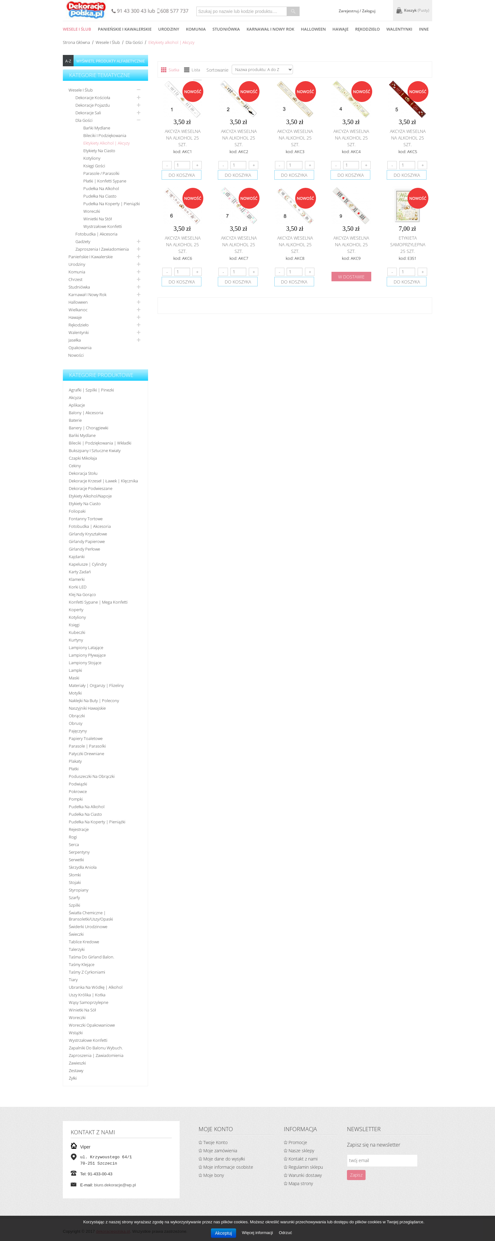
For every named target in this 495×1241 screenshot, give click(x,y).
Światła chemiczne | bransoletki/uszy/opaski (91, 916)
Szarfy (74, 897)
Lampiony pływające (87, 655)
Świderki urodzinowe (88, 926)
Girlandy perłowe (84, 549)
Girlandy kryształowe (88, 534)
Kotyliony (91, 158)
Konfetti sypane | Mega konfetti (98, 602)
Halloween (78, 302)
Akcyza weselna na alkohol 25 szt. (182, 137)
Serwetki (76, 859)
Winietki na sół (82, 1010)
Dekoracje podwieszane (90, 488)
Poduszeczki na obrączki (92, 776)
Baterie (75, 420)
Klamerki (77, 579)
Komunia (77, 272)
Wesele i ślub (108, 42)
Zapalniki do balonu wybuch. (96, 1048)
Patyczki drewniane (86, 753)
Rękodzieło (79, 325)
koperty (76, 609)
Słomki (75, 875)
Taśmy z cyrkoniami (87, 972)
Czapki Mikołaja (83, 458)
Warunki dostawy (305, 1175)
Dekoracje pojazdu (92, 105)
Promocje (298, 1142)
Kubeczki (77, 632)
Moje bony (213, 1175)
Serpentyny (79, 852)
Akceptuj (223, 1233)
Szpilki (74, 905)
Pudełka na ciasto (99, 196)
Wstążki (76, 1032)
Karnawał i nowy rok (87, 294)
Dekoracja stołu (83, 473)
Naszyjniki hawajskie (87, 708)
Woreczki (91, 211)
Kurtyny (76, 640)
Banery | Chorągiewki (88, 428)
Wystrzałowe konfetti (102, 226)
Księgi (74, 625)
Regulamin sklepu (306, 1167)
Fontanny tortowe (86, 519)
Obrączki (77, 716)
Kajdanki (77, 556)
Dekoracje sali (88, 113)
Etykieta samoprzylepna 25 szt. (407, 244)
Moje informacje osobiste (228, 1167)
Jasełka (75, 340)
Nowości (76, 355)
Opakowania (80, 347)
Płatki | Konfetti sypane (104, 181)
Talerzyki (77, 949)
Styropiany (78, 890)
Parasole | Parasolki (87, 746)
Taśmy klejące (81, 964)
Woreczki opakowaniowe (92, 1025)
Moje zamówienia (220, 1151)
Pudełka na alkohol (101, 188)
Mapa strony (301, 1183)
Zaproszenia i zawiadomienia (102, 249)
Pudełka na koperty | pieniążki (111, 203)
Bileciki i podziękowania (104, 135)
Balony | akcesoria (86, 412)
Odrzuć (285, 1232)
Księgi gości (94, 166)
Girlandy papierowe (87, 541)
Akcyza (75, 397)
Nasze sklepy (301, 1151)
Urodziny (77, 264)
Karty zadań (80, 572)
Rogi (73, 837)
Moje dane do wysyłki (224, 1159)
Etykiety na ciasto (99, 150)
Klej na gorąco (82, 594)
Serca (74, 844)
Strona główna (76, 42)
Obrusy (75, 723)
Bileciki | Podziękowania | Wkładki (100, 443)
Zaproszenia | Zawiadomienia (96, 1055)
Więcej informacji (258, 1232)
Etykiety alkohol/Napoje (90, 496)
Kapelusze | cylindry (88, 564)
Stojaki (75, 882)
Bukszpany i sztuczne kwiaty (95, 450)
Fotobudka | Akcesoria (96, 234)
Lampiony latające (86, 647)
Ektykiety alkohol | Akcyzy (106, 143)
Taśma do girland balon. (91, 957)
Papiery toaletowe (86, 738)
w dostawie (351, 277)
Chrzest (75, 279)
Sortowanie (217, 70)
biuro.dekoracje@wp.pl (115, 1185)
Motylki (75, 693)
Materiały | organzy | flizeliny (96, 685)
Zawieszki (77, 1063)
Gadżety (82, 241)
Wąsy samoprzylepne (88, 1002)
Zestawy (76, 1070)
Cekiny (75, 465)
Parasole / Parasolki (101, 173)
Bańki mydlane (96, 128)
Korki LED (77, 587)
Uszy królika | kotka (87, 995)
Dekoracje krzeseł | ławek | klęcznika (103, 481)
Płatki (74, 769)
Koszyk (416, 10)
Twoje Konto (215, 1142)
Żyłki (73, 1078)
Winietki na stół (97, 219)
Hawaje (75, 317)
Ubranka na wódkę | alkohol (95, 987)
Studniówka (79, 287)
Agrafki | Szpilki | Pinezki (91, 390)
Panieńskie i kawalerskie (91, 257)
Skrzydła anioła (83, 867)
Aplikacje (77, 405)
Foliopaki (77, 511)
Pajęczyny (78, 731)
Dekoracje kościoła (92, 97)
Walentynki (79, 332)
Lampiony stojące (85, 662)
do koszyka (182, 175)
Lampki (75, 670)
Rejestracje (79, 829)
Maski (74, 678)
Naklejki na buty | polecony (94, 700)
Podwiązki (78, 784)
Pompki (76, 799)
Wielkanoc (78, 310)
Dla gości (134, 42)
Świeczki (76, 934)
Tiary (73, 979)
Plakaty (75, 761)
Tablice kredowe (84, 942)
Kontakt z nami (303, 1159)
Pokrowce (78, 791)
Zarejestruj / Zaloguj (357, 11)
